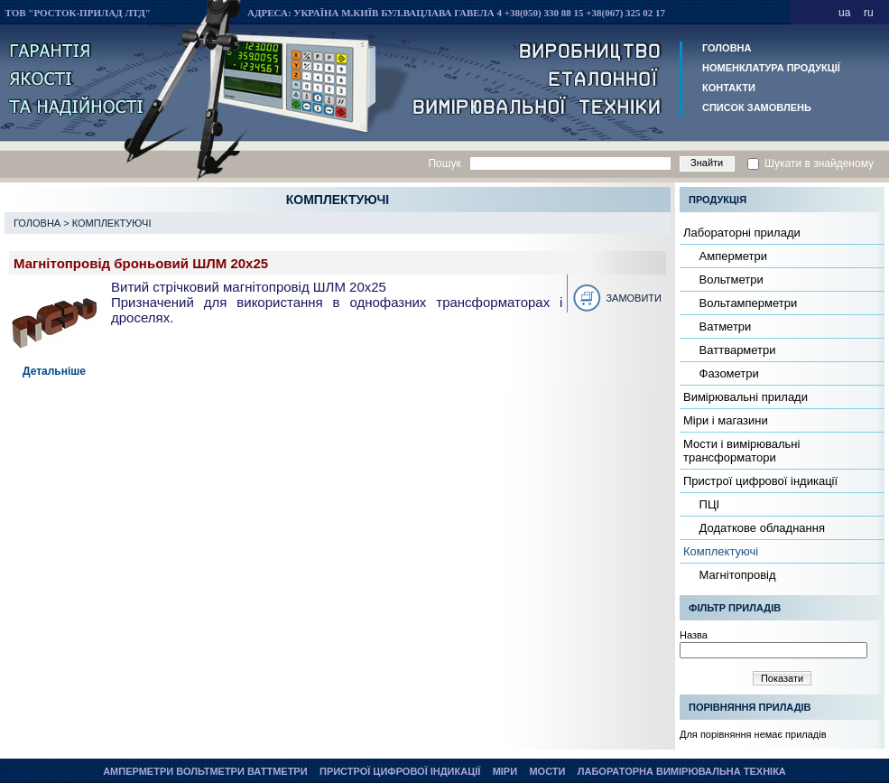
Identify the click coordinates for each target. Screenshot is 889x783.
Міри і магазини (725, 420)
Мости (547, 771)
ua (844, 12)
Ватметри (723, 326)
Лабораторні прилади (742, 232)
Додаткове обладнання (760, 528)
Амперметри (731, 256)
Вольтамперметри (746, 303)
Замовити (634, 298)
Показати (782, 678)
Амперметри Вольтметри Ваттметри (205, 771)
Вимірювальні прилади (745, 397)
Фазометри (727, 373)
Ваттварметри (736, 350)
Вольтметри (730, 279)
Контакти (728, 87)
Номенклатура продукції (771, 67)
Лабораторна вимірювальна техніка (682, 771)
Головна (726, 47)
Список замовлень (756, 107)
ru (869, 12)
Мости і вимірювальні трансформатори (741, 450)
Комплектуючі (112, 223)
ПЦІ (707, 504)
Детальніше (54, 371)
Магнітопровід (736, 575)
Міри (505, 771)
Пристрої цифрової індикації (760, 481)
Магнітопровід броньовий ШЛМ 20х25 (141, 263)
